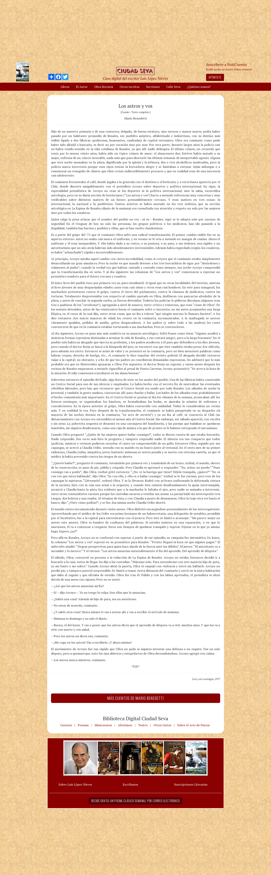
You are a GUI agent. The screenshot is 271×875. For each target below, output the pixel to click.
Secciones (153, 87)
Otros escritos (129, 87)
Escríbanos (130, 784)
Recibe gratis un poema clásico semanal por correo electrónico (135, 801)
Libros (65, 87)
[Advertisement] (135, 31)
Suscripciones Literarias (190, 784)
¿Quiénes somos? (199, 87)
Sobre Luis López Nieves (75, 784)
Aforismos (125, 725)
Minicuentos (103, 725)
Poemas (83, 725)
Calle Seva (173, 87)
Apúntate (215, 77)
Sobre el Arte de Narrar (193, 725)
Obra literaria (103, 87)
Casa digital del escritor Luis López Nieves (135, 78)
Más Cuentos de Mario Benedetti (135, 698)
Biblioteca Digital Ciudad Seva (135, 718)
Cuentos (66, 725)
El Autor (82, 87)
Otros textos (162, 725)
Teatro (143, 725)
